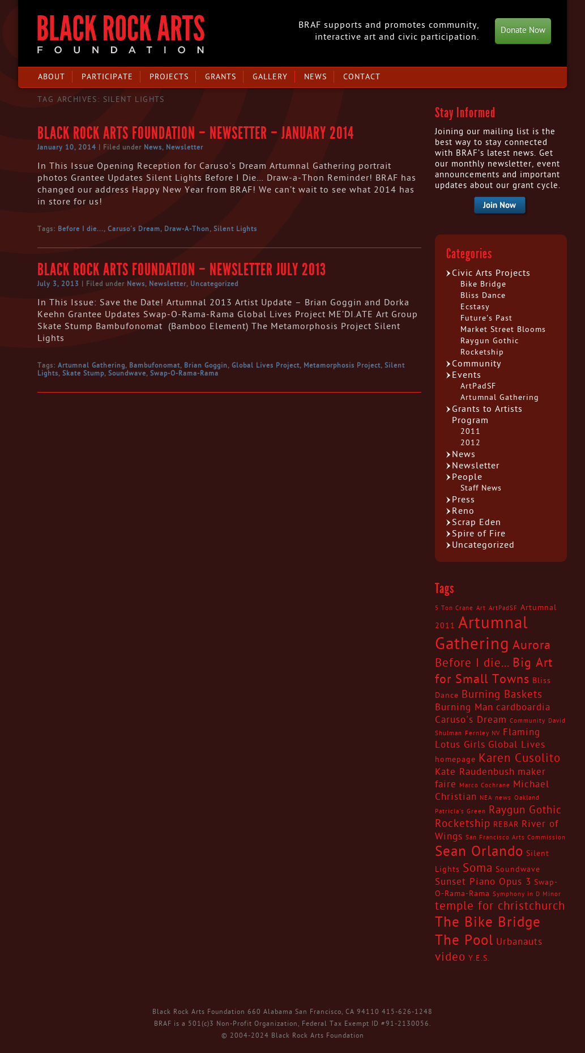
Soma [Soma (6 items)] (478, 868)
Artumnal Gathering (91, 365)
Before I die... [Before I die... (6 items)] (472, 663)
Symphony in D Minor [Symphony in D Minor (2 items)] (527, 894)
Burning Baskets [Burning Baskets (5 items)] (502, 694)
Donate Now (523, 30)
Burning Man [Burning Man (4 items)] (464, 707)
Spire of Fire (479, 533)
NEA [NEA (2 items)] (486, 798)
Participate (107, 77)
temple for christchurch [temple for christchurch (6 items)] (500, 906)
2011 (470, 431)
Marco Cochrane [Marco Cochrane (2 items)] (484, 785)
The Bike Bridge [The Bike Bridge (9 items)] (488, 922)
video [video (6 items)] (450, 957)
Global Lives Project (266, 365)
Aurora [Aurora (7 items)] (532, 645)
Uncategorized (214, 284)
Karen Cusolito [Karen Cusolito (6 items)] (520, 758)
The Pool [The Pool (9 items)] (464, 940)
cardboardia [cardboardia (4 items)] (523, 707)
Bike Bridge (483, 284)
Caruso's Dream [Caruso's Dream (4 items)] (471, 720)
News (315, 77)
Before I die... (81, 229)
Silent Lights (235, 229)
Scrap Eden (476, 522)
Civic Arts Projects (491, 273)
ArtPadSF (478, 386)
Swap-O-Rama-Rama (184, 373)
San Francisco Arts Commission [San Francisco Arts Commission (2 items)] (516, 837)
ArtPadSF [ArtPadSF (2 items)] (503, 608)
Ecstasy (475, 307)
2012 (470, 442)
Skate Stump (83, 373)
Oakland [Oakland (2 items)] (527, 798)
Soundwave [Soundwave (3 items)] (518, 869)
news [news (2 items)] (503, 798)
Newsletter (184, 147)
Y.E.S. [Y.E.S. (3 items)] (479, 958)
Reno (463, 511)
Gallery (270, 77)
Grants (220, 77)
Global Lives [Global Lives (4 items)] (516, 745)
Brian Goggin (206, 365)
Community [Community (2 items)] (527, 720)
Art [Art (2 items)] (481, 608)
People (467, 477)
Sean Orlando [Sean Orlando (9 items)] (479, 851)
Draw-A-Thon (187, 229)
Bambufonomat (154, 365)
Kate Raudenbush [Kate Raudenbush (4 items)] (475, 772)
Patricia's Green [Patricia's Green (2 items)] (460, 811)
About (51, 77)
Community (476, 364)
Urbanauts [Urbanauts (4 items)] (519, 942)
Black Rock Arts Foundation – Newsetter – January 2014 (195, 133)
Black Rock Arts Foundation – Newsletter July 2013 (181, 269)
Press (463, 499)
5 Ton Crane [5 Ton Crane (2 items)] (454, 608)
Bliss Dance (483, 295)
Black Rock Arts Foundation (120, 34)
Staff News (481, 488)
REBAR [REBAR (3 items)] (506, 824)
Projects (169, 77)
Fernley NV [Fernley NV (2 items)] (482, 733)
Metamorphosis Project (342, 365)
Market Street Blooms (503, 329)
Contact (362, 77)
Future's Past (486, 318)
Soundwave (127, 373)
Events (466, 375)
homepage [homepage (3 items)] (455, 759)
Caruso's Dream (134, 229)
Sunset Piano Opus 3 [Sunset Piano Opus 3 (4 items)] (483, 882)
